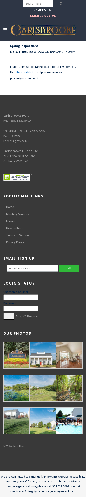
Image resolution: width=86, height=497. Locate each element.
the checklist (24, 72)
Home (10, 207)
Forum (10, 221)
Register (33, 316)
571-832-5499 (43, 10)
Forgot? (21, 316)
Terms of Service (17, 235)
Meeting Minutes (17, 214)
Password (10, 303)
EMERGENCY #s (43, 16)
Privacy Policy (15, 242)
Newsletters (14, 228)
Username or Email (16, 292)
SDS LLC (18, 446)
